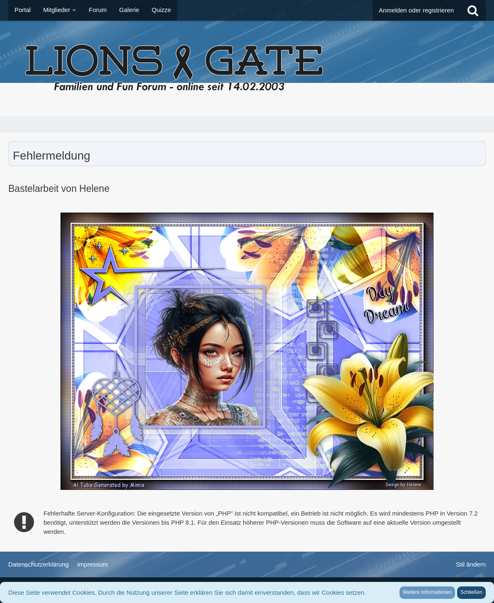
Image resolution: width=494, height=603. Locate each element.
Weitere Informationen (427, 592)
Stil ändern (471, 564)
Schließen (471, 592)
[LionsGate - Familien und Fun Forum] (247, 68)
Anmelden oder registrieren (416, 10)
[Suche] (473, 10)
